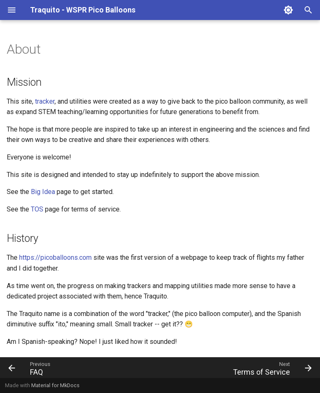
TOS (37, 209)
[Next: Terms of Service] (270, 367)
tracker (45, 101)
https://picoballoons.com (55, 257)
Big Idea (43, 192)
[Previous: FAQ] (31, 367)
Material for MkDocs (55, 385)
